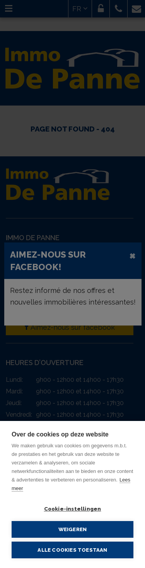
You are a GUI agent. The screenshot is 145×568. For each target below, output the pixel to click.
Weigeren (72, 529)
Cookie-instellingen (72, 509)
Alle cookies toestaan (72, 550)
